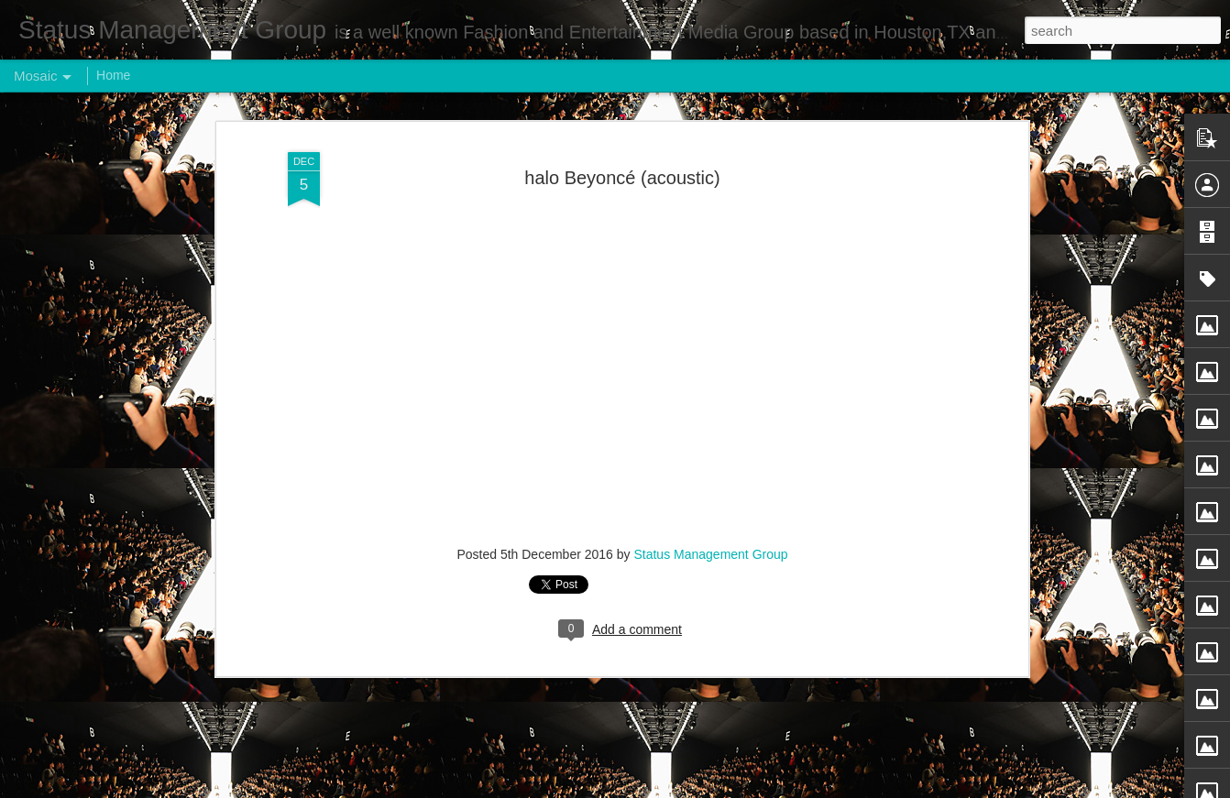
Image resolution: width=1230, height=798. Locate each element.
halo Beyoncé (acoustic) (621, 178)
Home (113, 75)
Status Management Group (710, 554)
